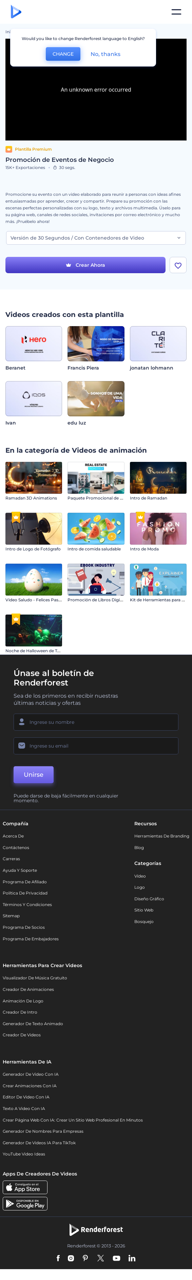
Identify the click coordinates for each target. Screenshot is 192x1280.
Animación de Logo (23, 1000)
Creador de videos (22, 1034)
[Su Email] (96, 745)
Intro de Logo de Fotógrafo (33, 548)
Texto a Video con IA (24, 1108)
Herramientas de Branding (161, 836)
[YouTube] (116, 1258)
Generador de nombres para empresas (43, 1131)
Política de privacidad (25, 893)
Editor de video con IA (26, 1096)
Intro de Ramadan (148, 498)
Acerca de (13, 836)
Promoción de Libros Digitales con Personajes (114, 599)
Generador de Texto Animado (33, 1023)
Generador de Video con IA (31, 1074)
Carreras (11, 858)
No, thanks (105, 54)
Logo (139, 887)
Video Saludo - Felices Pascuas (36, 599)
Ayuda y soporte (20, 870)
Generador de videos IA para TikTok (39, 1142)
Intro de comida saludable (94, 548)
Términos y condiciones (27, 904)
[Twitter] (100, 1258)
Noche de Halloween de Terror (36, 650)
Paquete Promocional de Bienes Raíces (108, 498)
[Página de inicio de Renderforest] (16, 12)
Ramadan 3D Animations (31, 498)
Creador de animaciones (28, 989)
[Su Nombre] (96, 722)
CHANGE (63, 54)
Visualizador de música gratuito (35, 977)
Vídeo (140, 876)
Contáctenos (16, 847)
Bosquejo (144, 921)
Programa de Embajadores (31, 938)
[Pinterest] (85, 1258)
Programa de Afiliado (25, 881)
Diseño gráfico (149, 898)
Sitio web (143, 909)
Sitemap (11, 915)
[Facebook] (58, 1258)
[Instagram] (71, 1258)
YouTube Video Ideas (24, 1153)
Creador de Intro (20, 1012)
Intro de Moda (144, 548)
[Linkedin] (132, 1258)
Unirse (33, 774)
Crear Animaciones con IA (30, 1085)
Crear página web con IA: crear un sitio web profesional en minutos (73, 1120)
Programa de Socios (24, 927)
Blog (139, 847)
